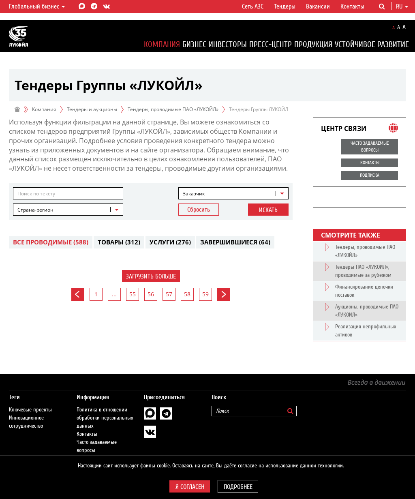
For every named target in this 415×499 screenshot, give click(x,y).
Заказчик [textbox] (194, 193)
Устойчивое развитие (372, 44)
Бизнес (194, 44)
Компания (162, 44)
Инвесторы (228, 44)
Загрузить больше (151, 276)
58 (187, 294)
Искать (268, 210)
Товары (119, 242)
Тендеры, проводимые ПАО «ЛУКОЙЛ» (173, 109)
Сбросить (198, 209)
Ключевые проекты (30, 401)
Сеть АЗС (252, 6)
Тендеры (284, 6)
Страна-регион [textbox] (35, 209)
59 (205, 294)
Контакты (352, 6)
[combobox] (233, 193)
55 (132, 294)
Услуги (170, 242)
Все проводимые (50, 242)
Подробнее (238, 486)
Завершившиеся (235, 242)
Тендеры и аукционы (92, 109)
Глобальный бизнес (37, 6)
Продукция (313, 44)
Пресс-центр (270, 44)
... (114, 294)
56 (151, 294)
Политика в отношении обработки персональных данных (105, 409)
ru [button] (402, 6)
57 (169, 294)
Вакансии (318, 6)
